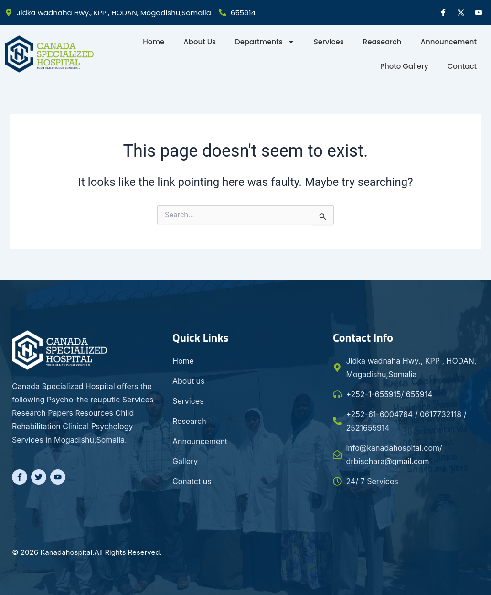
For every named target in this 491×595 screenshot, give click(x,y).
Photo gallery (404, 66)
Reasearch (382, 42)
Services (329, 42)
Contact (462, 66)
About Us (199, 42)
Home (153, 42)
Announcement (449, 42)
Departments (265, 41)
